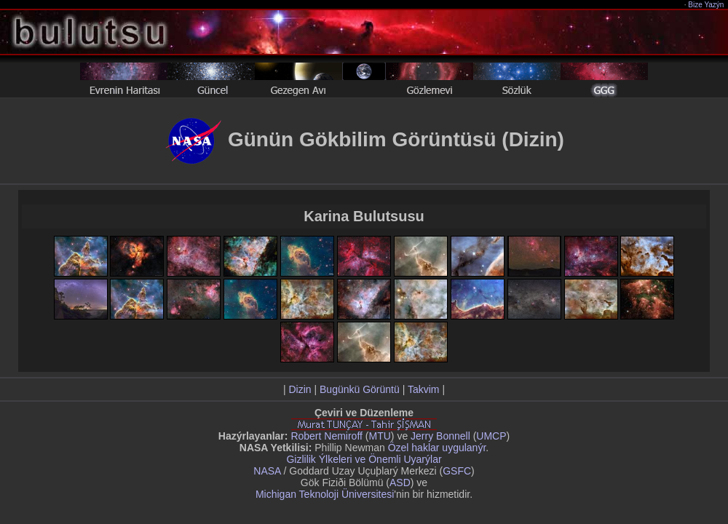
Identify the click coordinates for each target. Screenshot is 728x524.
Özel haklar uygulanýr (437, 447)
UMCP (491, 436)
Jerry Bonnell (440, 436)
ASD (400, 482)
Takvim (424, 389)
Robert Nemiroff (326, 436)
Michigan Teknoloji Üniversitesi (325, 494)
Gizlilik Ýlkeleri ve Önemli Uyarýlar (363, 459)
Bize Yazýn (707, 5)
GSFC (457, 471)
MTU (380, 436)
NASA (266, 471)
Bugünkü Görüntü (360, 389)
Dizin (299, 389)
